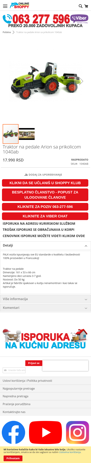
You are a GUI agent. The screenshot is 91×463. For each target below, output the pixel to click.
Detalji (8, 245)
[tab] (45, 245)
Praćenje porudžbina (16, 397)
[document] (45, 454)
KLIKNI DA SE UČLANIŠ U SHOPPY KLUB (45, 183)
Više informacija (15, 299)
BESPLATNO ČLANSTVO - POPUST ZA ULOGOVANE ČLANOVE (45, 194)
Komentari (11, 307)
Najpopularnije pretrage (19, 381)
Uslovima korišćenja (70, 452)
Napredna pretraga (15, 389)
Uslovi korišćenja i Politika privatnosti (27, 373)
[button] (27, 134)
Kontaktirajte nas (14, 405)
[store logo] (19, 5)
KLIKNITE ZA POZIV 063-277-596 (45, 207)
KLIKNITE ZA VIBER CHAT (45, 216)
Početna (7, 32)
